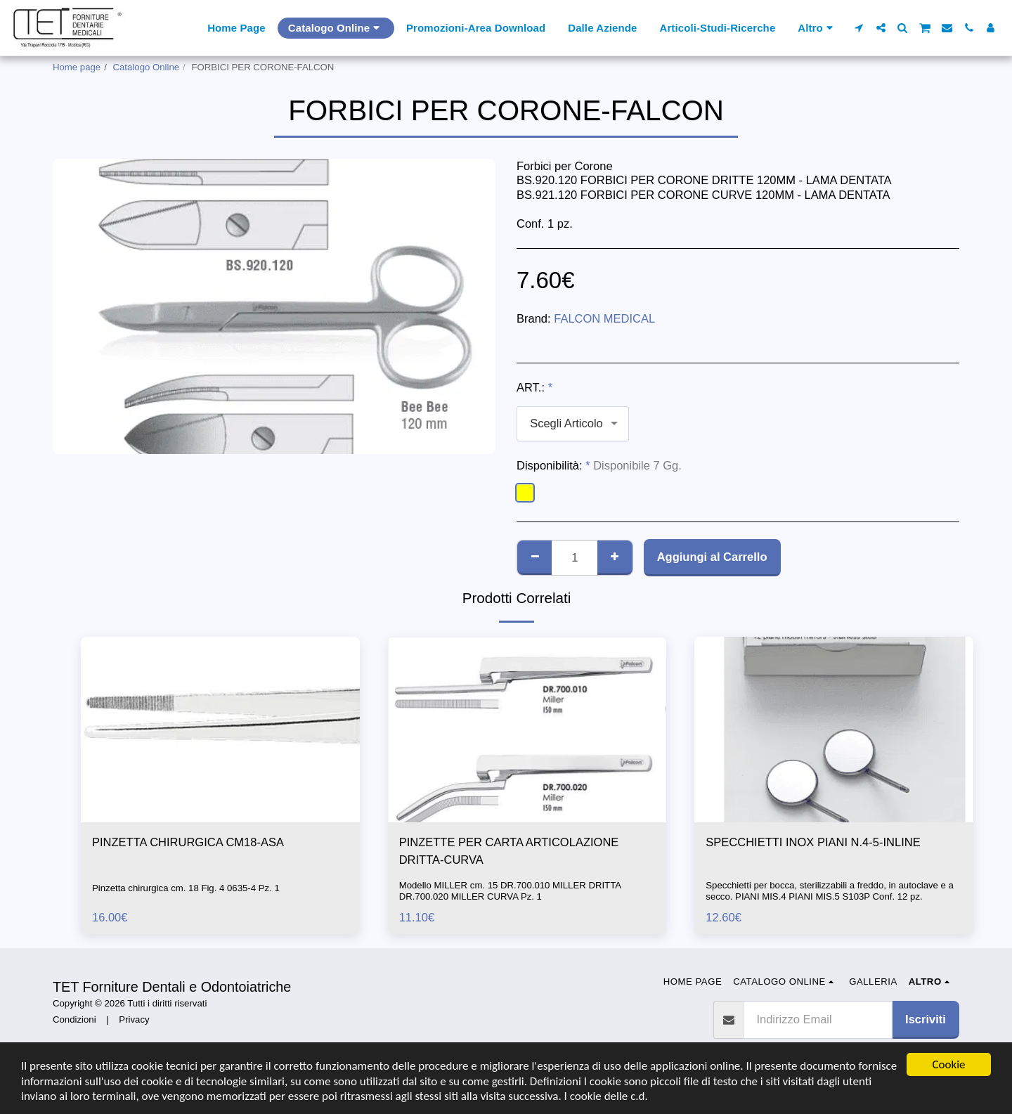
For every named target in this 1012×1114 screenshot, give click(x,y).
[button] (859, 27)
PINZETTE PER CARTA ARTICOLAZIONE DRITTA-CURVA (509, 851)
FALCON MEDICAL (604, 318)
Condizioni (74, 1019)
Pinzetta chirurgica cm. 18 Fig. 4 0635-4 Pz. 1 (186, 888)
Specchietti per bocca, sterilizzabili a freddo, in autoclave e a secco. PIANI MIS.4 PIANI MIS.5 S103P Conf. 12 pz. (830, 891)
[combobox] (573, 423)
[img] (220, 729)
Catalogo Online (146, 67)
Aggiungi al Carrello (712, 556)
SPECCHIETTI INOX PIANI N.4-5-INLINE (813, 842)
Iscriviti (925, 1019)
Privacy (134, 1019)
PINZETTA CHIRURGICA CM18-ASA (188, 842)
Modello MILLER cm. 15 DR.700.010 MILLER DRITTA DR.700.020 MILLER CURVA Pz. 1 (510, 891)
